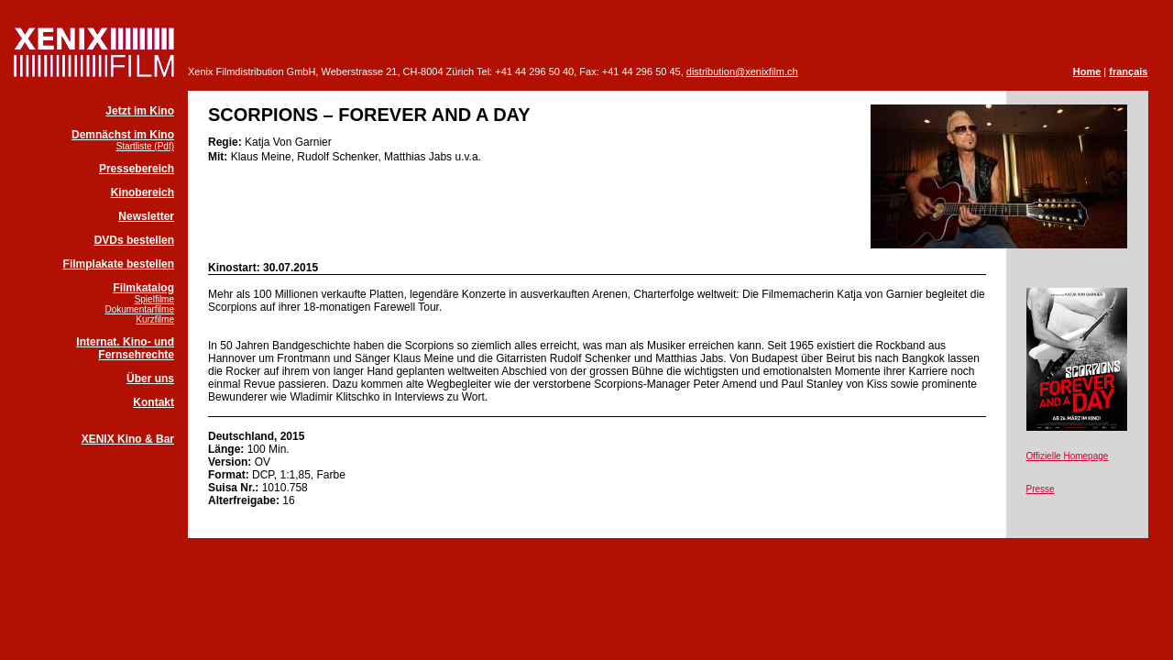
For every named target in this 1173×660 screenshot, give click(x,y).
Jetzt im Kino (139, 110)
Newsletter (146, 216)
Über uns (150, 378)
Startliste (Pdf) (145, 146)
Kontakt (153, 402)
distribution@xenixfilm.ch (742, 71)
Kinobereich (142, 192)
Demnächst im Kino (122, 134)
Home (1087, 71)
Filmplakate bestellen (118, 264)
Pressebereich (136, 168)
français (1128, 71)
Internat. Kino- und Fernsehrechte (125, 348)
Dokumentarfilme (139, 309)
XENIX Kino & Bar (128, 439)
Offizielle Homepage (1067, 456)
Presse (1040, 489)
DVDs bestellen (134, 240)
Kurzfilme (155, 319)
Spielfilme (154, 299)
